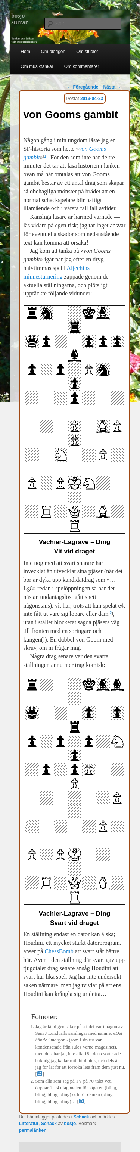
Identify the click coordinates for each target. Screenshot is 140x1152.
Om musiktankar (37, 66)
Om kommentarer (81, 66)
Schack (81, 1117)
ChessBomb (58, 951)
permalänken (33, 1130)
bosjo (70, 1123)
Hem (25, 51)
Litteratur (29, 1123)
